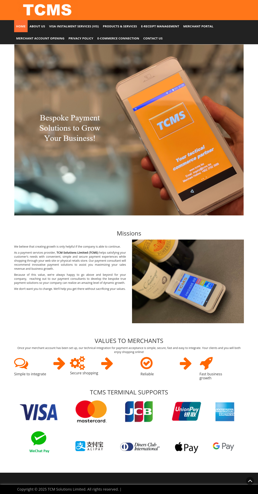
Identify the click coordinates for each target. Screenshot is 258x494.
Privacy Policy (81, 38)
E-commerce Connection (118, 38)
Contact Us (153, 38)
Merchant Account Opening (40, 38)
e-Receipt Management (160, 26)
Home (21, 26)
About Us (37, 26)
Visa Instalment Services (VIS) (74, 26)
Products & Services (120, 26)
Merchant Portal (198, 26)
